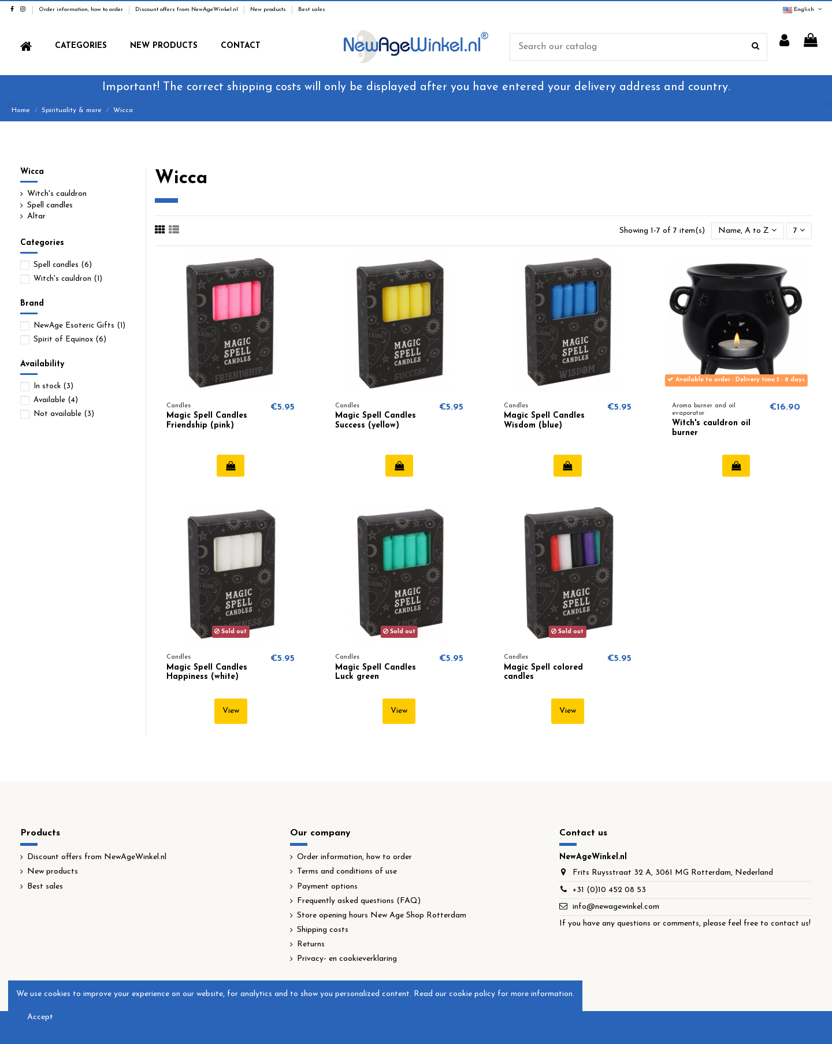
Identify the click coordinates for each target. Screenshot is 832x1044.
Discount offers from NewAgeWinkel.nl (187, 9)
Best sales (311, 9)
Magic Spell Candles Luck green (375, 672)
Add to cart (231, 465)
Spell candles (50, 205)
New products (269, 9)
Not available (64, 414)
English (803, 9)
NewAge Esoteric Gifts (79, 325)
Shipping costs (322, 930)
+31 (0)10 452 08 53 (609, 890)
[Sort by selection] (747, 230)
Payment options (327, 886)
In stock (53, 386)
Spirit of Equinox (70, 339)
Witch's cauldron (57, 194)
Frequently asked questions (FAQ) (359, 901)
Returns (311, 944)
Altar (36, 216)
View (230, 711)
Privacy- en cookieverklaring (347, 958)
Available (56, 400)
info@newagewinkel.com (616, 906)
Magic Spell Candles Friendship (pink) (206, 420)
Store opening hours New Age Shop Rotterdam (381, 915)
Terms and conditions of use (347, 871)
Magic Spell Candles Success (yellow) (375, 420)
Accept (40, 1017)
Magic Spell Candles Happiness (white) (206, 672)
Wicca (32, 172)
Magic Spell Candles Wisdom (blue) (544, 420)
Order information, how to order (82, 9)
